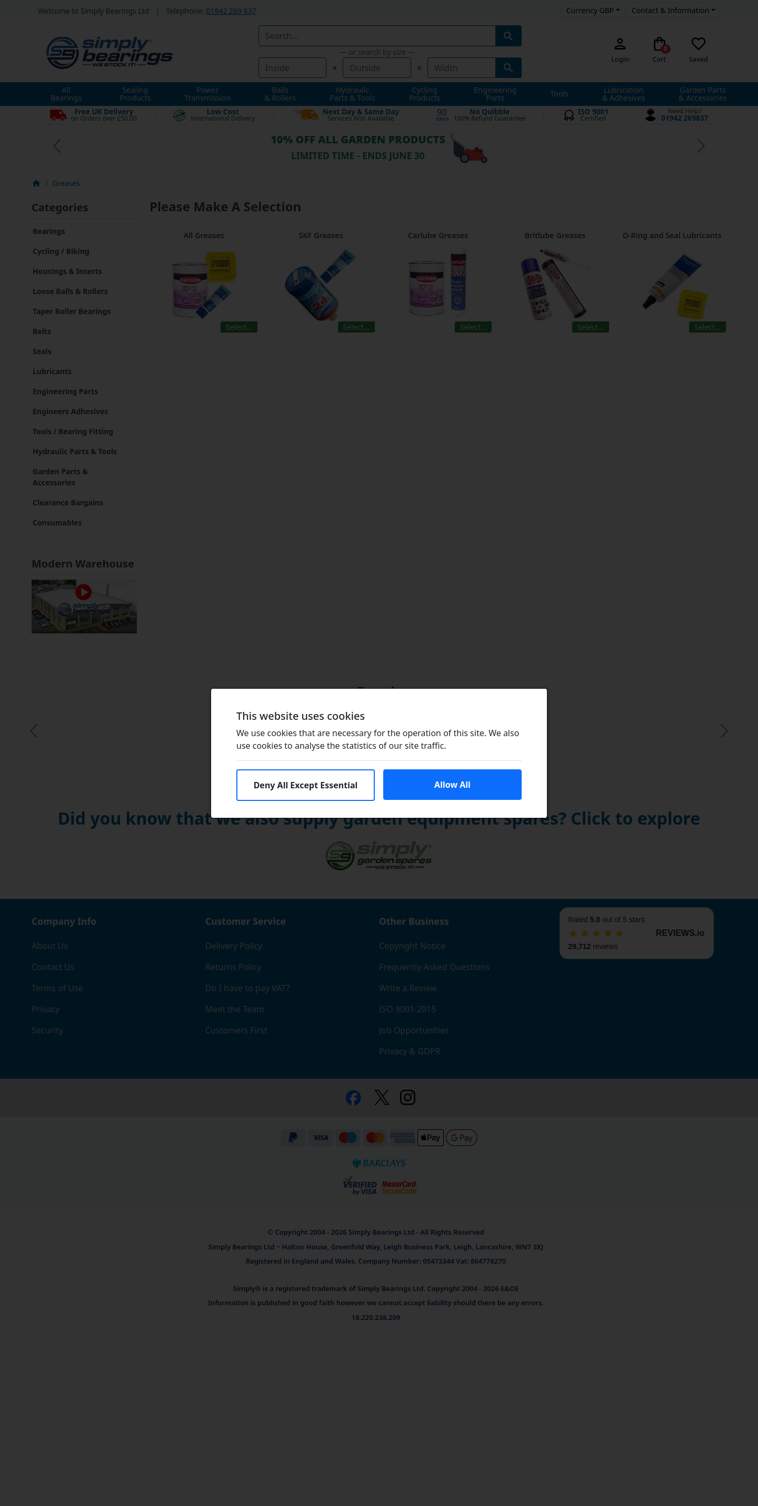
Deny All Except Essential (306, 785)
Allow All (452, 784)
